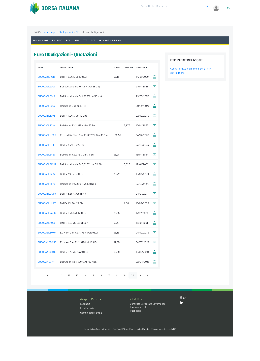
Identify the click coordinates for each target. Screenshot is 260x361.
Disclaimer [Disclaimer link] (116, 329)
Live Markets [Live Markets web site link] (87, 308)
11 (60, 275)
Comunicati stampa (91, 313)
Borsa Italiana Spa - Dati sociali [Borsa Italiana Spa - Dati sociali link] (95, 329)
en (228, 8)
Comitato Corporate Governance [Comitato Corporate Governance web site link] (149, 304)
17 (109, 275)
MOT (78, 31)
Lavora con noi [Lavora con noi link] (138, 307)
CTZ (88, 40)
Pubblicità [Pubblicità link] (136, 311)
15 (93, 275)
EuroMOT (58, 40)
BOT (70, 40)
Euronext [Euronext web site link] (85, 304)
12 (67, 275)
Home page (49, 31)
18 (118, 275)
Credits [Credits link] (147, 329)
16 (101, 275)
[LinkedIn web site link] (181, 303)
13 (76, 275)
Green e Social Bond (114, 40)
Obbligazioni (66, 31)
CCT (97, 40)
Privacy (125, 329)
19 (126, 275)
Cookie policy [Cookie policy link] (136, 329)
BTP (79, 40)
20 (134, 275)
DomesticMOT (41, 40)
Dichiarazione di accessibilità (165, 329)
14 (84, 275)
